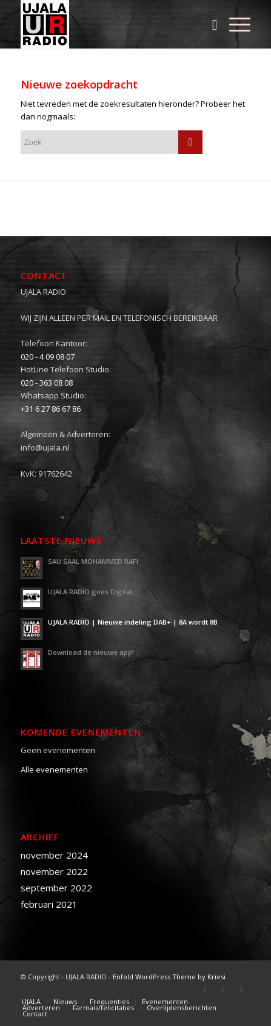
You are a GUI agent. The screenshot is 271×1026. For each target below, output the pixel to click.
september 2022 (56, 888)
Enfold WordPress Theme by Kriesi (169, 976)
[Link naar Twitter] (223, 989)
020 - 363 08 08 (47, 382)
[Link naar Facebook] (205, 989)
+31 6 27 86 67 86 (51, 408)
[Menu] (233, 24)
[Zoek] (209, 24)
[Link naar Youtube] (241, 989)
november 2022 (54, 871)
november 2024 (54, 855)
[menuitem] (209, 24)
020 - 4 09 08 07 (48, 356)
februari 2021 (49, 904)
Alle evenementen (54, 769)
